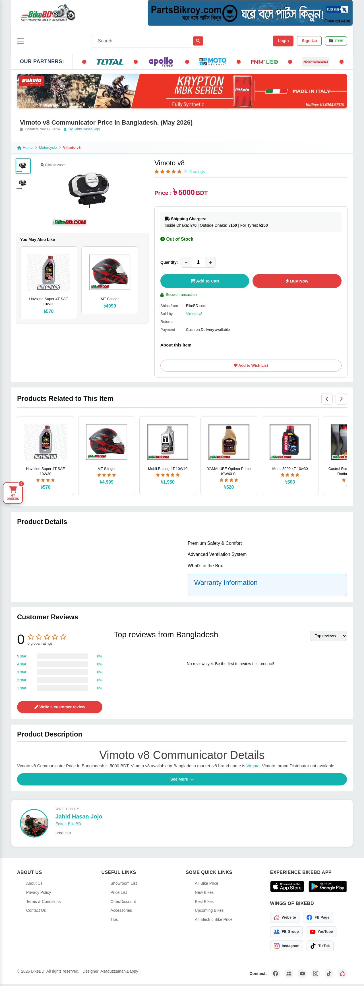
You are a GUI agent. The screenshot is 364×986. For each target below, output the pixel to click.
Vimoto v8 (194, 314)
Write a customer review (59, 708)
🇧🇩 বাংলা (336, 41)
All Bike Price (206, 885)
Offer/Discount (123, 903)
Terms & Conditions (43, 903)
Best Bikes (204, 903)
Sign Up (309, 40)
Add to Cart (204, 281)
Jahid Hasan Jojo (78, 818)
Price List (119, 894)
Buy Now (297, 281)
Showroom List (124, 885)
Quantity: (169, 262)
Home (25, 147)
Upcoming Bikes (209, 912)
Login (283, 40)
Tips (114, 921)
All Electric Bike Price (213, 921)
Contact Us (36, 912)
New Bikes (204, 894)
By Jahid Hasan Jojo (82, 129)
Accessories (121, 912)
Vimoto (252, 767)
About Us (34, 885)
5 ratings (197, 171)
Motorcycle (48, 147)
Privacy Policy (38, 894)
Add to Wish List (251, 366)
